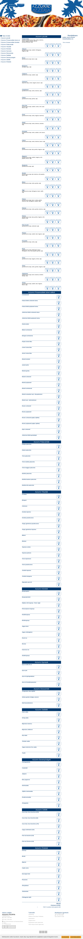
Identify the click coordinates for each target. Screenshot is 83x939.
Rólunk (40, 4)
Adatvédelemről (75, 937)
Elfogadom (65, 937)
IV (3, 926)
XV (6, 926)
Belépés (67, 1)
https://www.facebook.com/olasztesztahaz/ (12, 921)
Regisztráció (59, 4)
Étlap (34, 4)
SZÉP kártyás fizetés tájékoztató (36, 924)
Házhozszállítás (49, 4)
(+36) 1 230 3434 (59, 1)
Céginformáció (32, 920)
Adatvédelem (32, 918)
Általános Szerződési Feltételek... (36, 916)
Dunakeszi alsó (11, 926)
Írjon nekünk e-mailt (59, 916)
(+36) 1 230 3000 (50, 1)
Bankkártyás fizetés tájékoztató (36, 922)
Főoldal (29, 4)
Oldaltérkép (31, 914)
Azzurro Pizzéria (8, 914)
